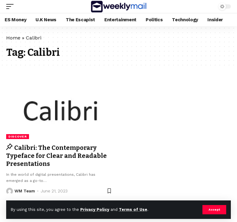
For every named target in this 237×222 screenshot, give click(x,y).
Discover (17, 136)
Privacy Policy (94, 209)
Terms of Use (133, 209)
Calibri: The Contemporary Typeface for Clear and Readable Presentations (56, 155)
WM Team (25, 191)
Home (13, 38)
